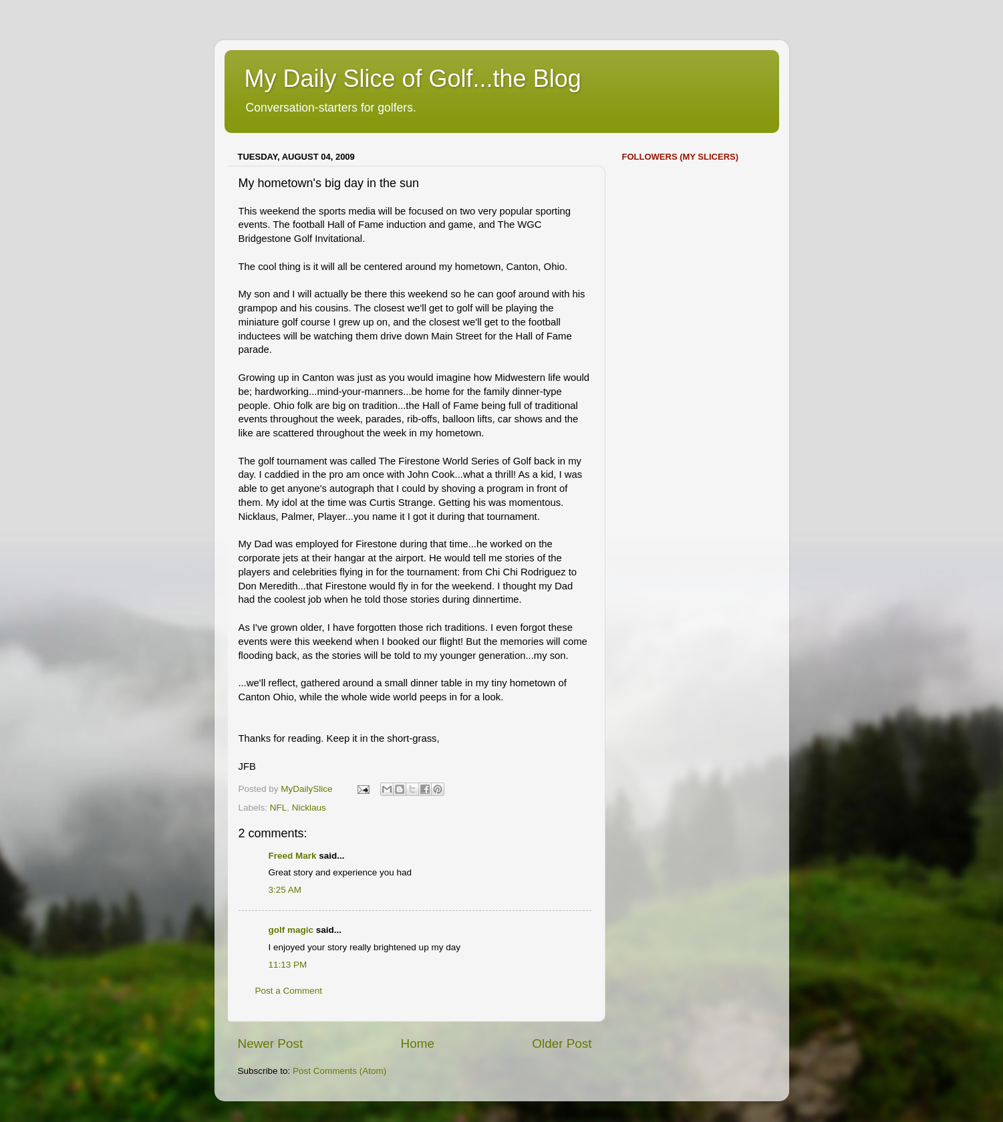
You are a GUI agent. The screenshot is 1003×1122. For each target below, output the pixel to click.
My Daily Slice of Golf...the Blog (413, 78)
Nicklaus (309, 808)
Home (417, 1043)
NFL (278, 808)
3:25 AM (285, 890)
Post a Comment (289, 991)
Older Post (561, 1043)
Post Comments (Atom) (339, 1071)
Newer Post (270, 1043)
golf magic (291, 930)
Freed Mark (293, 856)
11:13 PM (288, 965)
